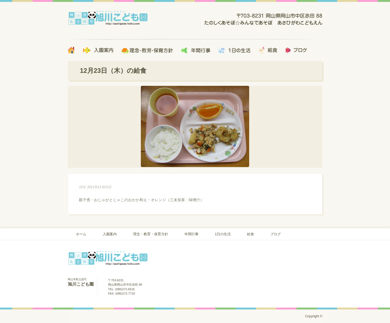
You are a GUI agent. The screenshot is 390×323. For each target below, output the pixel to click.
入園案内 (110, 234)
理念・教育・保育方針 (150, 234)
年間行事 (191, 234)
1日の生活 (223, 234)
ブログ (275, 234)
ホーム (81, 234)
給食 (250, 234)
